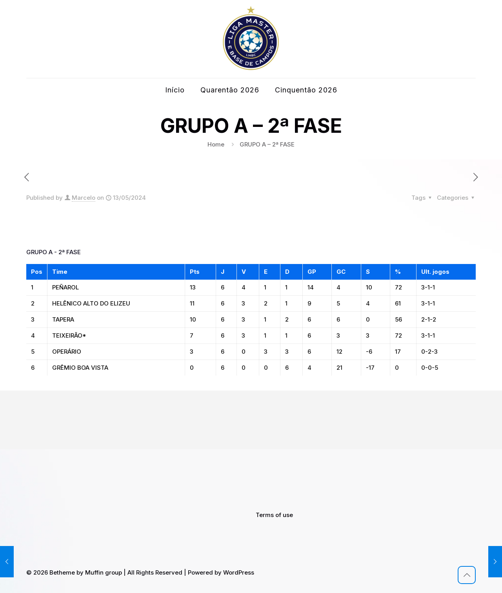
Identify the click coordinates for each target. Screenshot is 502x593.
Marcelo (83, 197)
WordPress (238, 572)
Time (59, 271)
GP (311, 271)
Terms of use (274, 515)
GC (341, 271)
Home (215, 144)
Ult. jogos (435, 271)
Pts (195, 271)
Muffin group (103, 572)
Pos (36, 271)
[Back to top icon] (467, 575)
